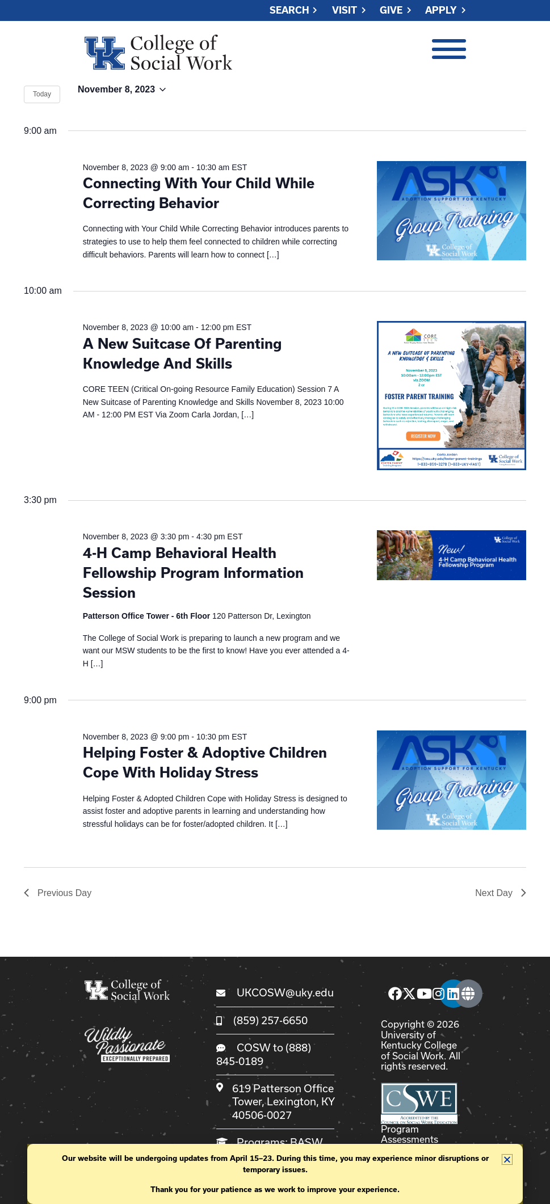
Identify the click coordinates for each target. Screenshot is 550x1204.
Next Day (500, 893)
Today (42, 94)
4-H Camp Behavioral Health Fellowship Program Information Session (193, 573)
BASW (306, 1142)
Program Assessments (409, 1133)
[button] (507, 1159)
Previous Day (57, 893)
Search (289, 10)
